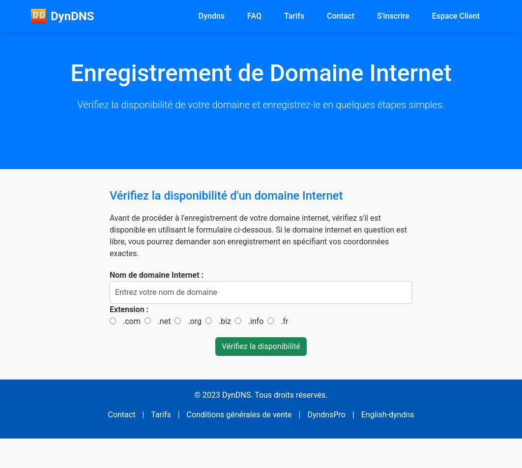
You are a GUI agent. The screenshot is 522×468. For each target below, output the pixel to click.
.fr (284, 321)
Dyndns (212, 16)
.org (195, 321)
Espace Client (456, 16)
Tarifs (294, 16)
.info (256, 321)
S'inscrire (393, 16)
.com (132, 321)
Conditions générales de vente (239, 414)
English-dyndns (387, 414)
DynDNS (62, 16)
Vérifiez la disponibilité (261, 346)
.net (164, 321)
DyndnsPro (326, 414)
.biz (225, 321)
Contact (340, 16)
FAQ (254, 16)
